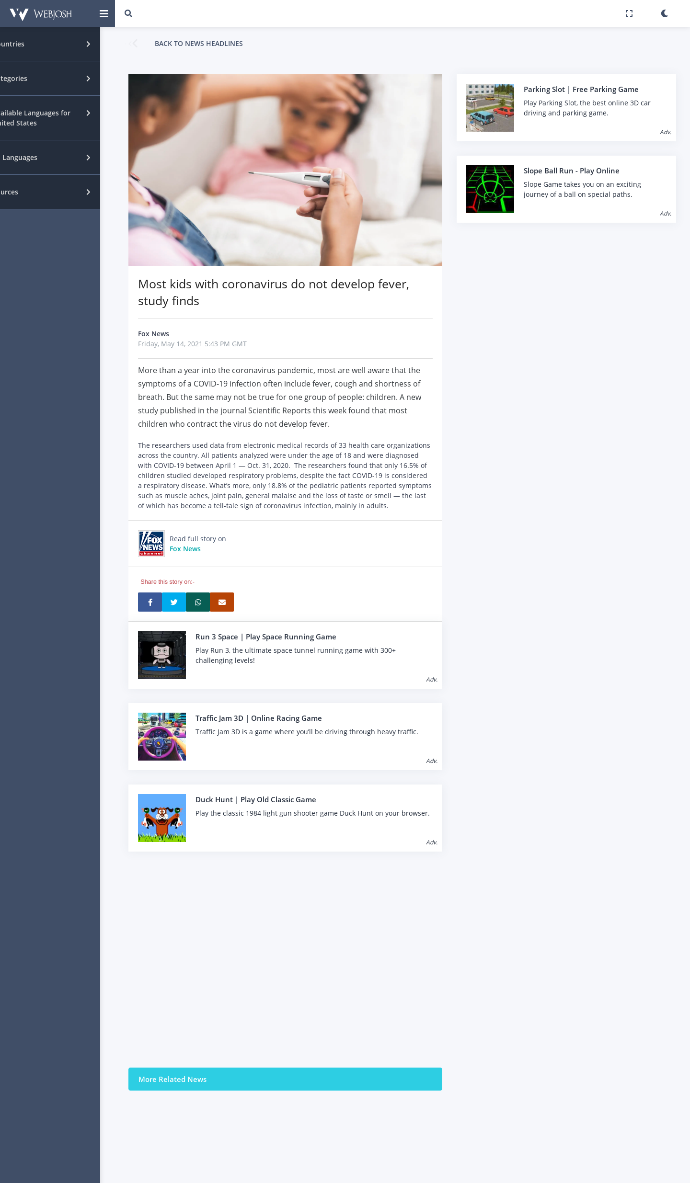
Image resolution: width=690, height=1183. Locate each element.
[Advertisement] (285, 959)
